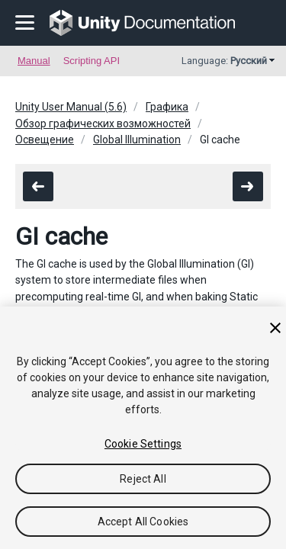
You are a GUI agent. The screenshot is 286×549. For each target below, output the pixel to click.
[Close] (275, 328)
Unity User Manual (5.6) (71, 107)
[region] (143, 428)
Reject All (142, 479)
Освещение (44, 139)
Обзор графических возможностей (103, 123)
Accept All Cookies (143, 521)
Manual (34, 60)
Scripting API (91, 60)
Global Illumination (137, 139)
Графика (167, 107)
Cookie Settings (143, 444)
